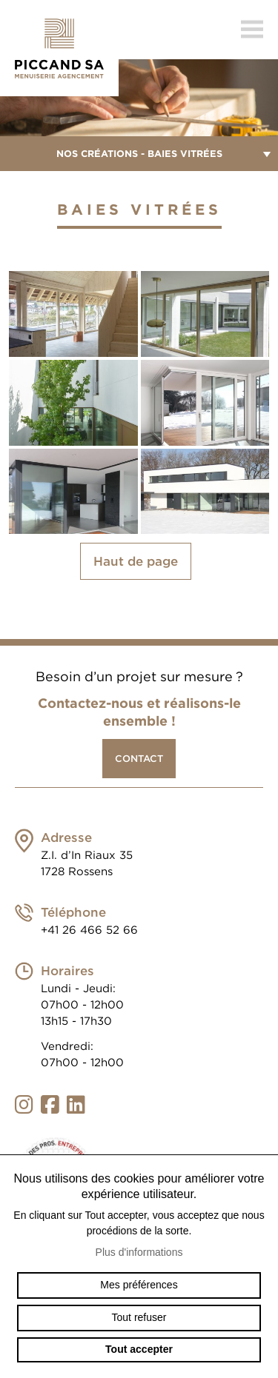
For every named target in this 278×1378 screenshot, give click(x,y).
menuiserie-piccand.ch (59, 48)
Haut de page (135, 561)
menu (252, 29)
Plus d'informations (139, 1252)
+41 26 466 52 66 (89, 930)
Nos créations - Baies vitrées (139, 153)
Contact (139, 758)
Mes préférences (138, 1285)
